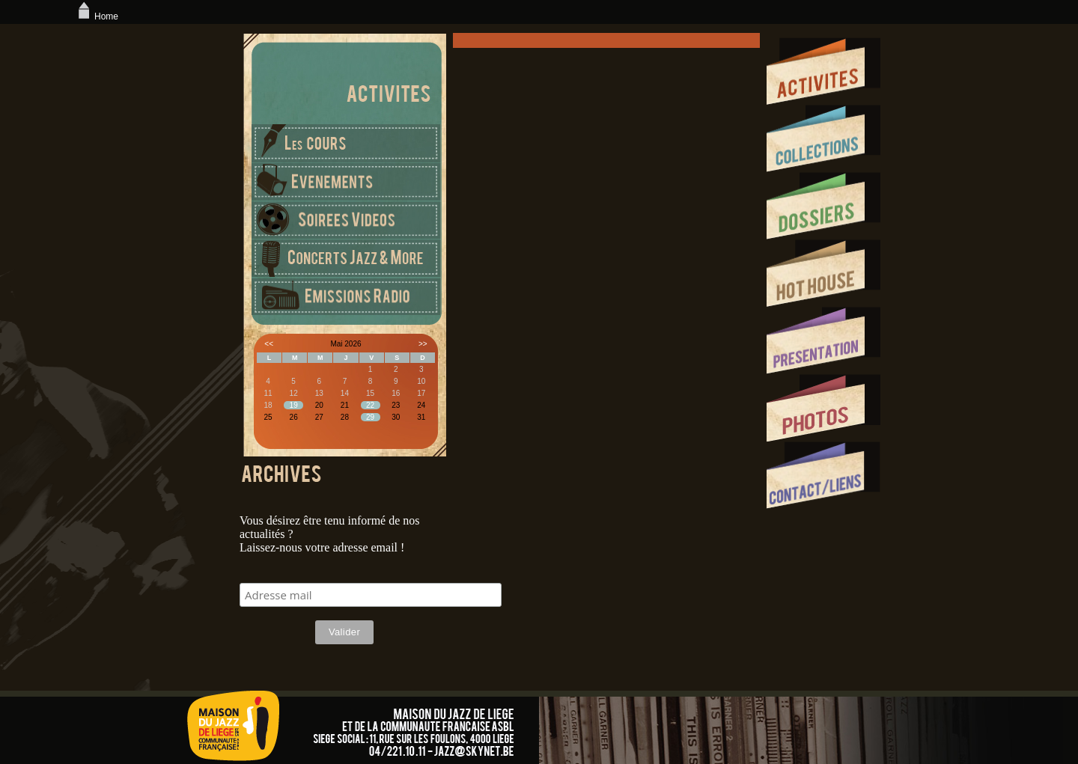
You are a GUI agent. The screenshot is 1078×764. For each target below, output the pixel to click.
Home (96, 16)
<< (268, 344)
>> (422, 344)
